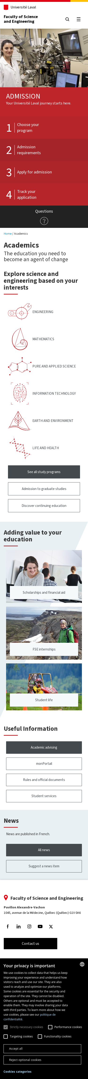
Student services (44, 796)
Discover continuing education (44, 505)
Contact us (30, 943)
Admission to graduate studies (44, 488)
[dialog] (44, 1018)
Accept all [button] (16, 1049)
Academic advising (44, 747)
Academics (21, 234)
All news (44, 850)
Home (7, 234)
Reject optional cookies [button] (25, 1060)
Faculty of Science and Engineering (21, 19)
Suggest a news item (44, 866)
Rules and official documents (44, 779)
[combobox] (82, 964)
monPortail (44, 763)
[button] (17, 1072)
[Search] (67, 19)
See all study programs (44, 472)
